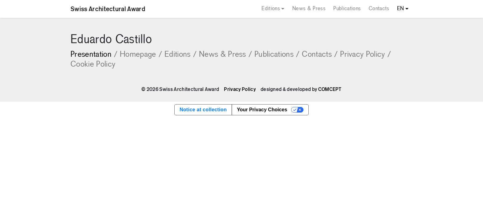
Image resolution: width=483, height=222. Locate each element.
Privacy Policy (365, 55)
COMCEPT (330, 89)
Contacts (379, 8)
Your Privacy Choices (262, 109)
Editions (271, 8)
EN (400, 8)
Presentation (94, 55)
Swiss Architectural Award (108, 9)
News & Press (309, 8)
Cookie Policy (93, 64)
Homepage (141, 55)
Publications (347, 8)
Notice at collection (203, 109)
